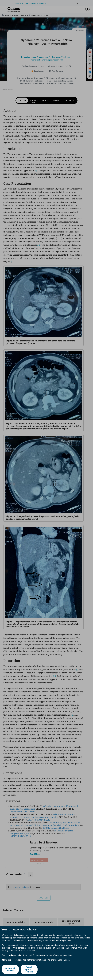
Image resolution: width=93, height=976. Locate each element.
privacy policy (16, 955)
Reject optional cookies (29, 969)
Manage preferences (12, 960)
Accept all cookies (10, 969)
